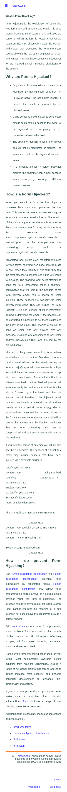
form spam (18, 745)
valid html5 (34, 786)
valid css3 (55, 786)
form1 (26, 701)
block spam (18, 626)
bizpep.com (18, 5)
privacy (57, 779)
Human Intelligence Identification (29, 573)
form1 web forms (22, 727)
